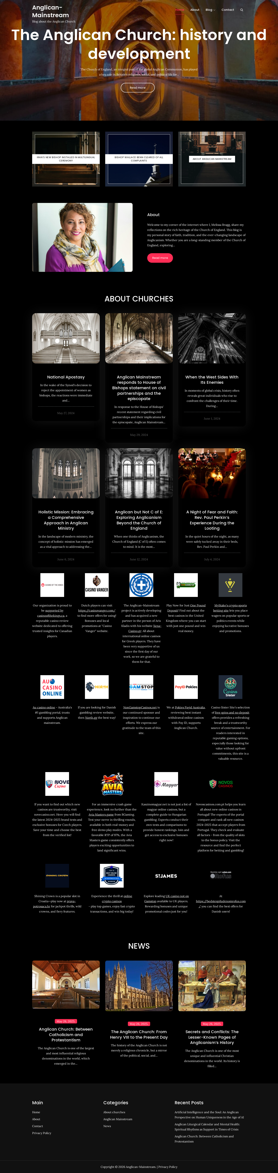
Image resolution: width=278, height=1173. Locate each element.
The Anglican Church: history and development (139, 44)
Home (179, 10)
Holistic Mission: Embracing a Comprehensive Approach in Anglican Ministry (66, 520)
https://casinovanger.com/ (96, 610)
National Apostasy (66, 377)
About (194, 10)
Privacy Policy (41, 1133)
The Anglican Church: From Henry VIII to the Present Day (139, 1034)
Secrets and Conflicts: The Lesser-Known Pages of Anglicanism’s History (212, 1037)
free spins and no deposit (232, 712)
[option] (139, 60)
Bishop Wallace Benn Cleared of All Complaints (139, 159)
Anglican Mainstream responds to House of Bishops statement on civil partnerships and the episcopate (139, 388)
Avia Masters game (101, 814)
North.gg (91, 717)
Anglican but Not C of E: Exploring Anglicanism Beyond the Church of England (139, 520)
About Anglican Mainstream (212, 159)
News (107, 1126)
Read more (138, 88)
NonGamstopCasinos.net (140, 707)
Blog (210, 10)
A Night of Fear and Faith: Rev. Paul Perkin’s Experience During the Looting (212, 520)
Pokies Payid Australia (190, 707)
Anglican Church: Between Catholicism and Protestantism (66, 1034)
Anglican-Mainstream (50, 11)
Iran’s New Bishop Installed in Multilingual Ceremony (66, 159)
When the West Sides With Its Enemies (212, 379)
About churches (114, 1112)
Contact (228, 10)
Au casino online (44, 707)
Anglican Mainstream (117, 1119)
